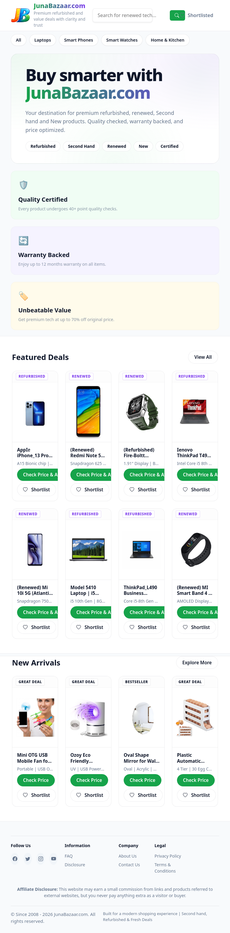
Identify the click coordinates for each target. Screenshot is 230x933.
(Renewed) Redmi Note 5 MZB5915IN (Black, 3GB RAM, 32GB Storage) (85, 452)
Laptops (42, 39)
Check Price (35, 775)
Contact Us (129, 858)
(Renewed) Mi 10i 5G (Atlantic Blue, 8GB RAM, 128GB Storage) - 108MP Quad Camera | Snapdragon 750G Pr (34, 588)
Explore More (197, 658)
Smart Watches (119, 39)
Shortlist (36, 487)
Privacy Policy (168, 850)
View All (203, 356)
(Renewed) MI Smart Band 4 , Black (193, 588)
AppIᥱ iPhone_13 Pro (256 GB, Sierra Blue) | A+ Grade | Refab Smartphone (33, 452)
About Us (128, 850)
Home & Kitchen (163, 39)
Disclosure (75, 858)
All (18, 39)
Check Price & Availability (50, 473)
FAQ (69, 850)
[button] (196, 15)
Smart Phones (77, 39)
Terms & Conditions (165, 862)
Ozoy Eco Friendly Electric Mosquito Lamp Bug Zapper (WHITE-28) (87, 754)
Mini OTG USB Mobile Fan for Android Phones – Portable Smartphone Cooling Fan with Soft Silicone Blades (35, 754)
